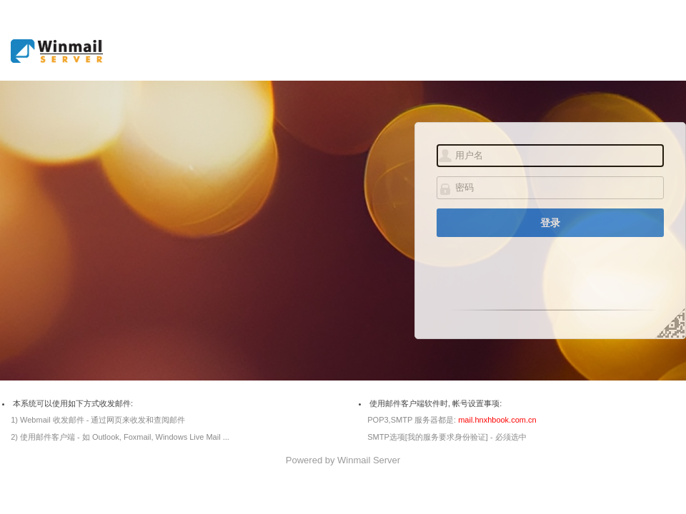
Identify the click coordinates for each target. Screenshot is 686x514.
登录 (550, 222)
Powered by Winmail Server (343, 460)
